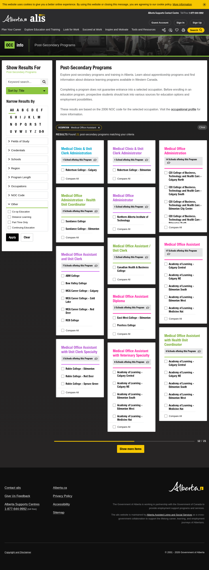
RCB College (72, 320)
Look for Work (71, 29)
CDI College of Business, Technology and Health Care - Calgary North (185, 176)
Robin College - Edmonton (80, 368)
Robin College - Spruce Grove (82, 383)
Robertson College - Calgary (81, 169)
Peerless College (126, 325)
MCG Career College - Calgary (82, 290)
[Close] (204, 4)
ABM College (73, 275)
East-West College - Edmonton (134, 317)
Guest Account (160, 22)
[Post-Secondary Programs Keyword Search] (27, 81)
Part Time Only (18, 222)
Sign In (180, 22)
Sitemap (58, 512)
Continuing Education (21, 227)
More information (182, 4)
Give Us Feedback (17, 496)
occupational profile (183, 109)
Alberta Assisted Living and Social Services (169, 514)
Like (177, 30)
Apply (12, 237)
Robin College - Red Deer (80, 376)
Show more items (131, 449)
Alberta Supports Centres (22, 504)
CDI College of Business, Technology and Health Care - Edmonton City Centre (185, 205)
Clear (27, 237)
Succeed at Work (92, 29)
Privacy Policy (62, 496)
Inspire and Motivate (116, 29)
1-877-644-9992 (196, 13)
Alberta (14, 18)
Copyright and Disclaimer (18, 552)
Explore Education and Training (42, 29)
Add (170, 30)
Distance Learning (19, 217)
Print (183, 30)
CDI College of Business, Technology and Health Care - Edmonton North (185, 220)
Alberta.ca (60, 488)
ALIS (38, 18)
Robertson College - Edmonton (134, 169)
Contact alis (13, 488)
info (14, 44)
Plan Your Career (11, 29)
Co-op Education (19, 211)
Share (164, 30)
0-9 (41, 131)
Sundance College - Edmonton (82, 228)
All (12, 110)
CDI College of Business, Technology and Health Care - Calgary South (185, 191)
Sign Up (197, 22)
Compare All (70, 178)
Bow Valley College (76, 283)
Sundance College (76, 221)
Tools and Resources (144, 29)
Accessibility (61, 504)
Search (194, 30)
